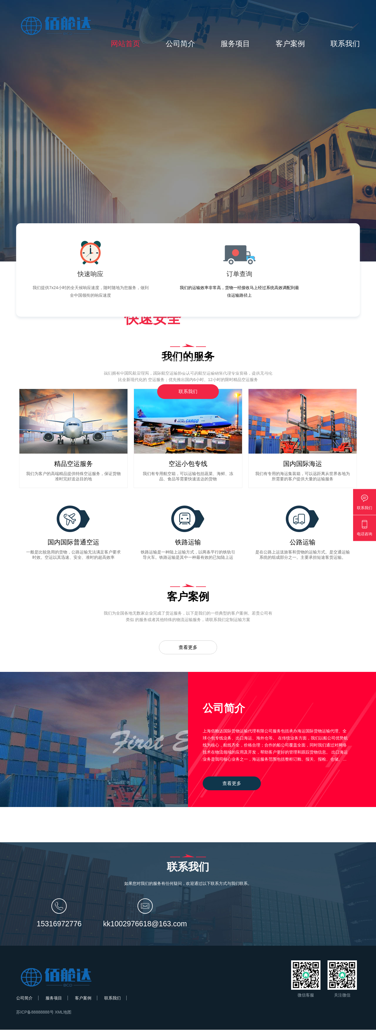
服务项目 (235, 43)
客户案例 (290, 43)
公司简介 (180, 43)
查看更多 (188, 647)
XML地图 (63, 1012)
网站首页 (125, 43)
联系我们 (345, 43)
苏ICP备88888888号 (35, 1012)
